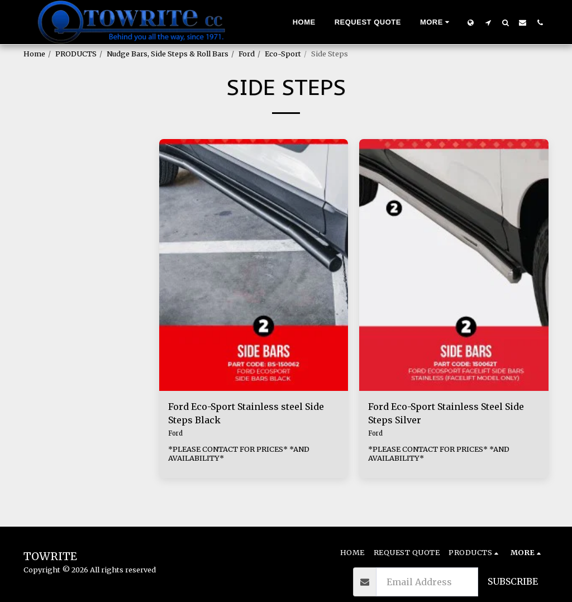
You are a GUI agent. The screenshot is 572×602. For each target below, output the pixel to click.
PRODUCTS (76, 53)
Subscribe (513, 581)
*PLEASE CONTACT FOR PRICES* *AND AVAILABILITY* (238, 453)
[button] (488, 22)
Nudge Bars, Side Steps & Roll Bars (167, 53)
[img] (254, 265)
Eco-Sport (283, 53)
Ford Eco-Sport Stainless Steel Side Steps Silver (446, 413)
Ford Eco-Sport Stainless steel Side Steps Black (246, 413)
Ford (247, 53)
